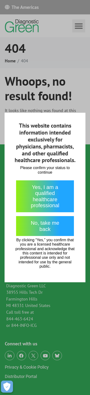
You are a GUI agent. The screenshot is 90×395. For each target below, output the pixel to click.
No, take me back (45, 226)
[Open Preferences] (7, 387)
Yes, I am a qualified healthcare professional (45, 196)
